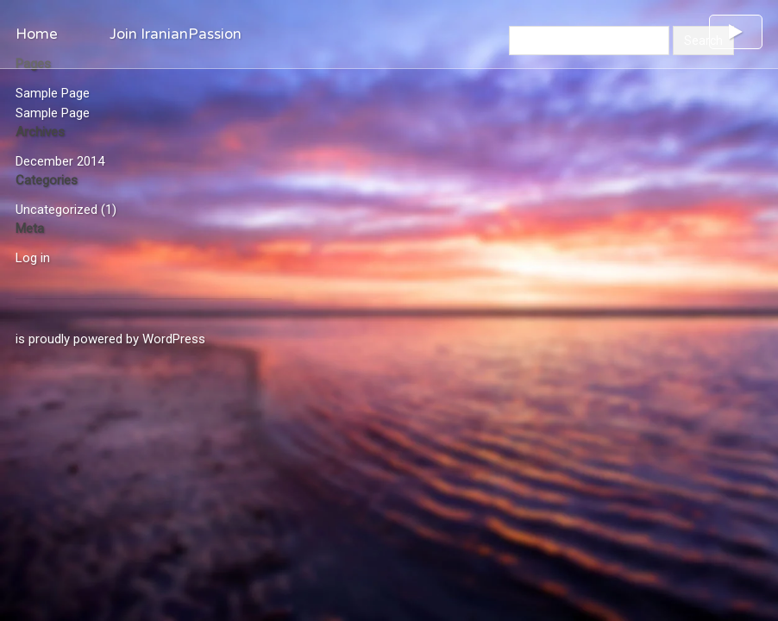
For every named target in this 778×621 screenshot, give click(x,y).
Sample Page (53, 93)
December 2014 (60, 161)
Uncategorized (56, 209)
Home (37, 34)
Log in (33, 258)
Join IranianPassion (176, 34)
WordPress (173, 339)
